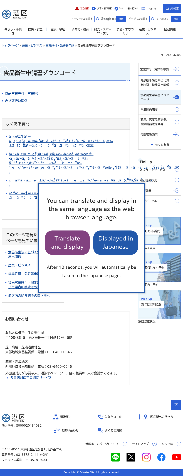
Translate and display (67, 242)
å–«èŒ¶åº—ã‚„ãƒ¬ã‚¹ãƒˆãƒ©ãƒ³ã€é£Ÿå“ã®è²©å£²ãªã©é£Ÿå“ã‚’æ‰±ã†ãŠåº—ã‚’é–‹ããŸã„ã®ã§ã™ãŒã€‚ (61, 141)
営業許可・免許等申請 (60, 45)
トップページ (10, 45)
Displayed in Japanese (115, 242)
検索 (176, 19)
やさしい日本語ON (128, 8)
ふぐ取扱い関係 (16, 100)
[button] (82, 8)
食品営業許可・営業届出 (22, 93)
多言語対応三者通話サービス (31, 377)
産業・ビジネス (32, 45)
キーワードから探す (97, 19)
